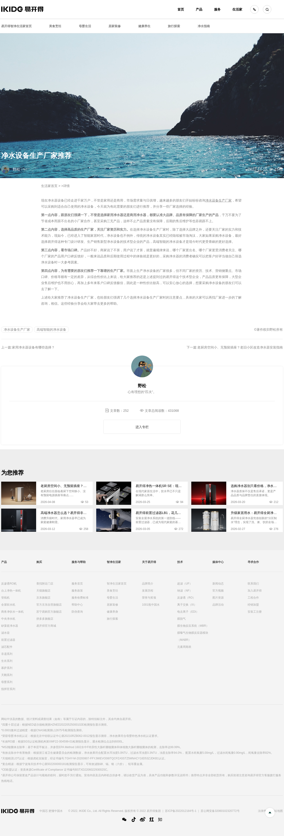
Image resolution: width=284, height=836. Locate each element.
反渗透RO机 (9, 583)
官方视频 (218, 590)
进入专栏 (142, 427)
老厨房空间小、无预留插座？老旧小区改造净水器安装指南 (240, 347)
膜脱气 (181, 618)
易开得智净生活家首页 (16, 26)
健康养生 (144, 26)
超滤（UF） (184, 583)
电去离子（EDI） (188, 611)
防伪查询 (77, 611)
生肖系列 (6, 661)
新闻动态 (218, 583)
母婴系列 (6, 682)
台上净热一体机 (11, 590)
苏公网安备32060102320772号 (220, 811)
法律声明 (263, 811)
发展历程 (147, 590)
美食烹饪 (55, 26)
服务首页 (77, 583)
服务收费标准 (80, 597)
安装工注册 (255, 611)
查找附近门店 (44, 583)
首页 (180, 9)
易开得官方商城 (46, 625)
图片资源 (218, 597)
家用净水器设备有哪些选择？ (33, 347)
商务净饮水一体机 (12, 611)
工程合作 (253, 597)
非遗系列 (6, 654)
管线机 (5, 597)
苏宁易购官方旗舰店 (49, 611)
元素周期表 (184, 647)
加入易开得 (255, 590)
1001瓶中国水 (151, 604)
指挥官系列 (8, 689)
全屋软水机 (8, 604)
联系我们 (253, 583)
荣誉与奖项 (149, 597)
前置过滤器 (8, 639)
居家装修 (114, 26)
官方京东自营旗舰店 (49, 604)
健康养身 (112, 611)
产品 (199, 9)
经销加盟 (253, 604)
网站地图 (277, 811)
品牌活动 (218, 604)
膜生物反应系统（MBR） (193, 625)
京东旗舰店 (43, 597)
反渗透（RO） (186, 597)
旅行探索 (174, 26)
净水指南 (204, 26)
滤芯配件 (6, 647)
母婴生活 (85, 26)
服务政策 (77, 590)
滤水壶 (5, 632)
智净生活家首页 (117, 583)
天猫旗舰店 (43, 590)
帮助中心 (77, 604)
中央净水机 (8, 618)
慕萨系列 (6, 668)
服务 (217, 9)
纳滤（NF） (184, 590)
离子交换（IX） (187, 604)
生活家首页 (49, 186)
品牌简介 (147, 583)
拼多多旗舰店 (44, 618)
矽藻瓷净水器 (9, 625)
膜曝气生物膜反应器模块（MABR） (192, 636)
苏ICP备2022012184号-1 (180, 811)
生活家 (237, 9)
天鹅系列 (6, 675)
